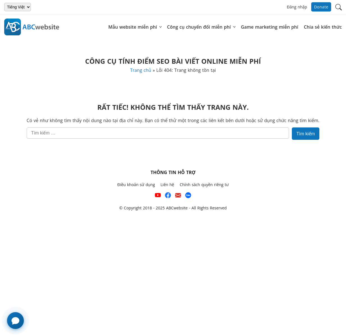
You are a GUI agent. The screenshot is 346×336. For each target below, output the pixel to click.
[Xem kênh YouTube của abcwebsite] (158, 196)
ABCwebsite (177, 208)
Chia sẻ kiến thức (323, 27)
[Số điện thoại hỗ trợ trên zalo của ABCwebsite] (188, 196)
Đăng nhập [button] (297, 7)
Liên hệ (167, 184)
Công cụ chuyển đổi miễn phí (199, 27)
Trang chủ (140, 70)
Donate (321, 7)
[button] (338, 6)
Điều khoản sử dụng (136, 184)
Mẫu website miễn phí (132, 27)
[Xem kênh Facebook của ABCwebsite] (168, 196)
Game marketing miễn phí (269, 27)
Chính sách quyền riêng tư (204, 184)
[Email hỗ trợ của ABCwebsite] (178, 196)
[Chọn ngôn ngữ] (17, 7)
